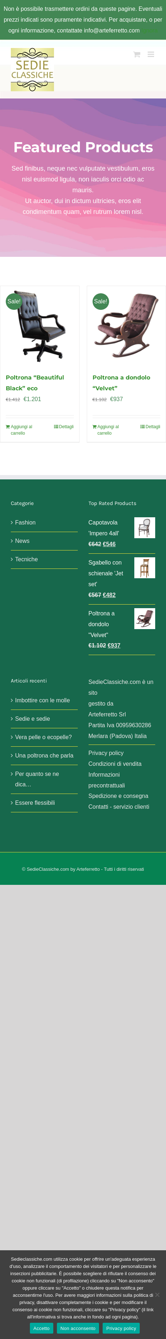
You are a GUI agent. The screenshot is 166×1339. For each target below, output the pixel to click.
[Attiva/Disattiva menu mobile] (151, 54)
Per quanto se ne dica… (37, 779)
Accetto (41, 1328)
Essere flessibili (35, 803)
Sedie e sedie (32, 719)
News (22, 541)
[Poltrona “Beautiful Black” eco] (39, 325)
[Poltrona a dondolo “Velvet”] (126, 325)
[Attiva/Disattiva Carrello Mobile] (136, 54)
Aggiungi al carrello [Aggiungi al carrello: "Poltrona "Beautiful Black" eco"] (21, 430)
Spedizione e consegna (118, 796)
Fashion (25, 522)
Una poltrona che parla (44, 755)
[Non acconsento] (157, 1294)
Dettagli (66, 426)
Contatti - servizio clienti (119, 807)
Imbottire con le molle (42, 700)
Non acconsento (77, 1328)
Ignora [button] (149, 30)
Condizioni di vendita (115, 764)
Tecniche (26, 559)
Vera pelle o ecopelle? (43, 737)
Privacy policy (106, 753)
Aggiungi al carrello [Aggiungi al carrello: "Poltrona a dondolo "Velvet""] (108, 430)
